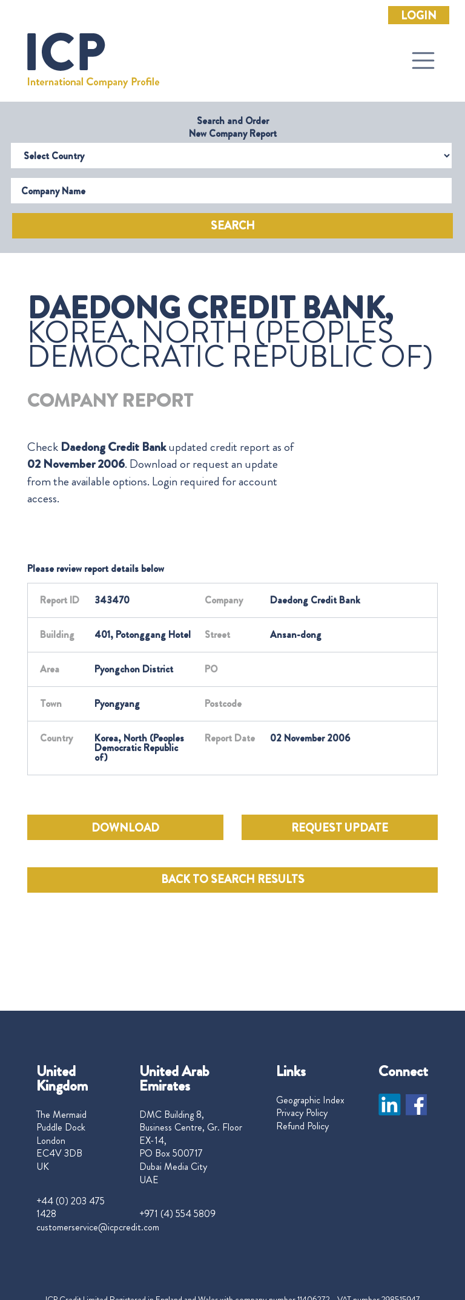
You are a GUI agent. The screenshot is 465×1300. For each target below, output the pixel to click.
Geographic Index (310, 1100)
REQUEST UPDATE (339, 828)
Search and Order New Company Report (233, 127)
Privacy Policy (302, 1113)
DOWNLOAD (125, 828)
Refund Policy (302, 1126)
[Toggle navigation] (423, 60)
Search (233, 226)
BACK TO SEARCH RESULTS (233, 879)
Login (419, 16)
